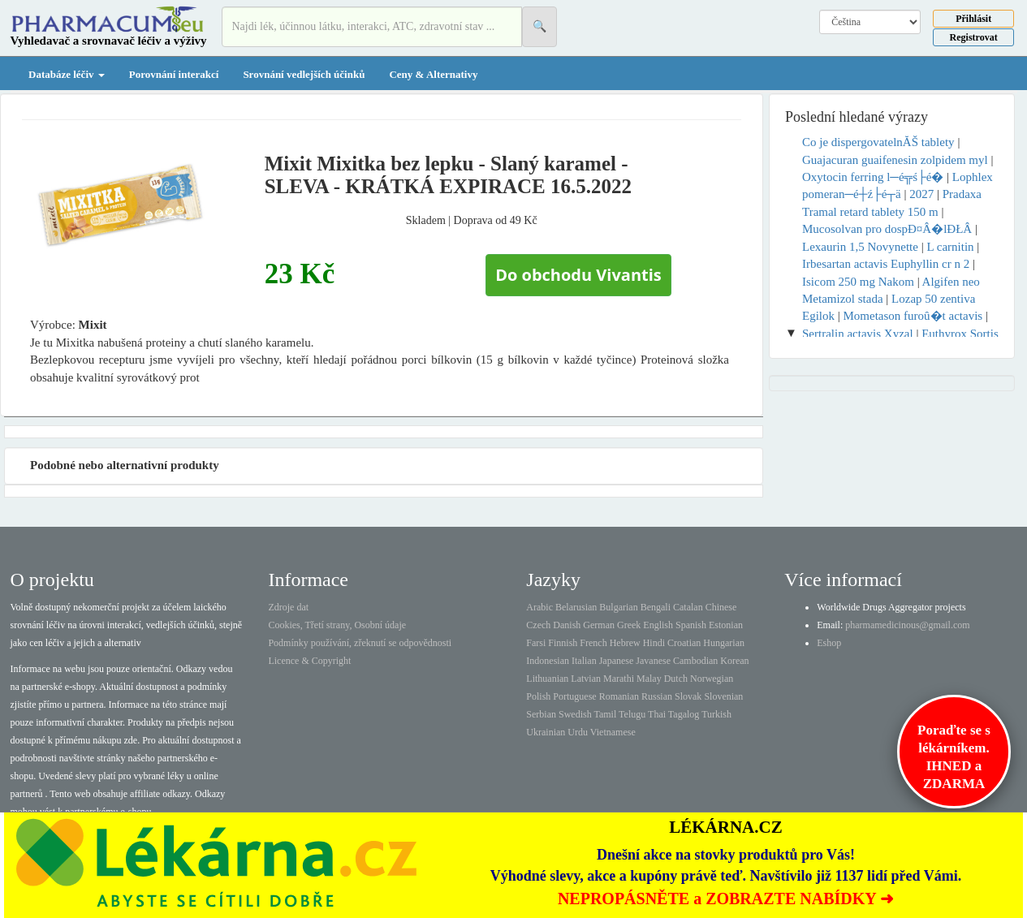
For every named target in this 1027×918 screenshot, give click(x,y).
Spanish (690, 625)
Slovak (688, 696)
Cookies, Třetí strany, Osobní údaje (337, 625)
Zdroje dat (288, 607)
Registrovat (974, 37)
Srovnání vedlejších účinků (304, 74)
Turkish (716, 714)
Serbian (541, 714)
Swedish (575, 714)
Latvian (586, 678)
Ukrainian (545, 732)
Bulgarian (618, 607)
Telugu (632, 714)
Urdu (577, 732)
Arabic (539, 607)
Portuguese (574, 696)
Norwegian (711, 678)
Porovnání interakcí (174, 74)
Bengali (656, 607)
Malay (649, 678)
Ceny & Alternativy (433, 74)
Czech (538, 625)
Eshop (829, 643)
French (593, 643)
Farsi (536, 643)
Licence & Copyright (309, 660)
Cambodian (695, 660)
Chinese (721, 607)
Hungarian (723, 643)
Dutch (676, 678)
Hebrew (625, 643)
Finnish (562, 643)
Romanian (619, 696)
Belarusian (576, 607)
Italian (584, 660)
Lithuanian (547, 678)
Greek (629, 625)
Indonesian (547, 660)
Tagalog (683, 714)
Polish (538, 696)
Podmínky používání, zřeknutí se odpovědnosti (359, 643)
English (658, 625)
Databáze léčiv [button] (66, 74)
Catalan (688, 607)
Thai (657, 714)
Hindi (654, 643)
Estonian (726, 625)
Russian (656, 696)
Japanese (616, 660)
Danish (566, 625)
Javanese (653, 660)
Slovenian (723, 696)
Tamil (604, 714)
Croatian (684, 643)
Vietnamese (613, 732)
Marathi (618, 678)
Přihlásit (973, 18)
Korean (734, 660)
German (599, 625)
